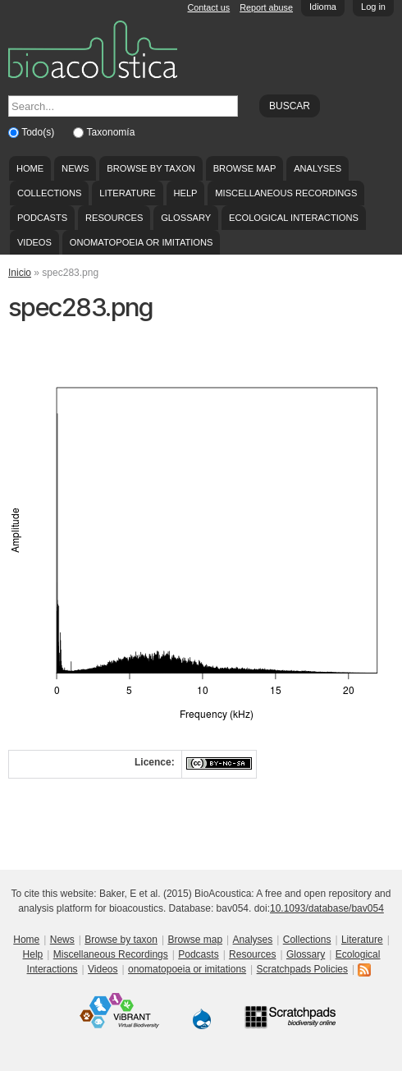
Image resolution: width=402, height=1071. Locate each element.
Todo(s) (39, 132)
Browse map (244, 168)
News (75, 168)
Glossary (186, 218)
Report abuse (266, 7)
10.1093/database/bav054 (327, 908)
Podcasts (42, 218)
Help (185, 193)
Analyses (317, 168)
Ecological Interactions (294, 218)
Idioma (322, 6)
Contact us (209, 7)
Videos (34, 242)
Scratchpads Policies (302, 969)
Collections (49, 193)
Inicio (19, 272)
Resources (114, 218)
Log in (373, 6)
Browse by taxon (151, 168)
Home (29, 168)
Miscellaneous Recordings (286, 193)
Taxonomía (111, 132)
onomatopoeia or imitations (141, 242)
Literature (127, 193)
